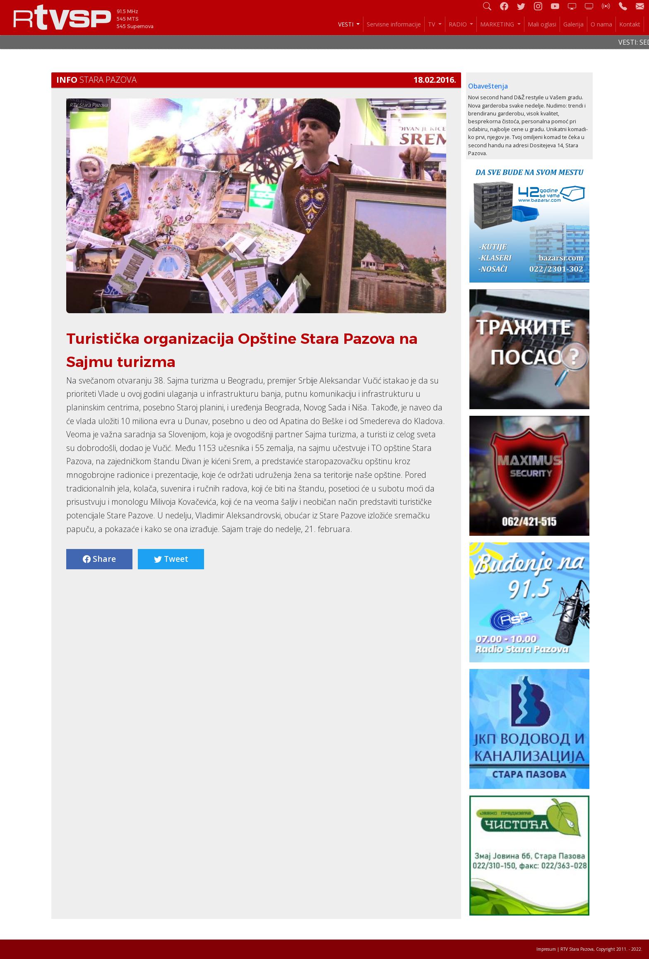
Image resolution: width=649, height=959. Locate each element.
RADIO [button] (459, 24)
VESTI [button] (346, 24)
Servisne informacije (394, 24)
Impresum (546, 949)
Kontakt (629, 24)
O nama (601, 24)
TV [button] (432, 24)
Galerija (573, 24)
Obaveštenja (488, 86)
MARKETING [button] (498, 24)
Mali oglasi (542, 24)
